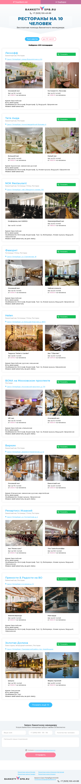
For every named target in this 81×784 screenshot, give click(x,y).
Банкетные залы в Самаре (26, 774)
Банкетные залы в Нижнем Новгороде (51, 772)
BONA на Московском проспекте (27, 381)
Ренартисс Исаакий (18, 511)
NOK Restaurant (16, 184)
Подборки (62, 2)
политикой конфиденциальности (45, 751)
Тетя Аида (12, 119)
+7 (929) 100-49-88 (42, 13)
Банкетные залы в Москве (26, 772)
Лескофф (11, 54)
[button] (76, 77)
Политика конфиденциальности (45, 779)
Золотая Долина (16, 644)
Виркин (10, 446)
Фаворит (11, 251)
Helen (9, 316)
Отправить (40, 756)
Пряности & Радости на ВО (23, 578)
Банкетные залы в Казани (46, 774)
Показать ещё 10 (40, 706)
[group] (24, 81)
